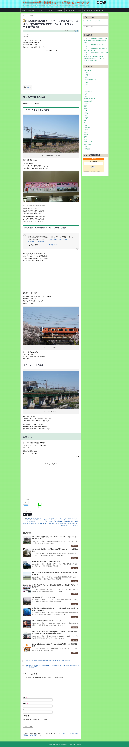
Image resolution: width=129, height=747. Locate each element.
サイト (25, 709)
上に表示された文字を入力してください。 (35, 719)
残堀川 (57, 523)
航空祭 (86, 134)
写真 (85, 96)
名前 (25, 697)
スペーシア (50, 519)
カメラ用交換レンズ (90, 79)
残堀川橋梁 (63, 523)
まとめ (86, 72)
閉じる (28, 87)
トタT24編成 (29, 521)
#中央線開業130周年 (62, 239)
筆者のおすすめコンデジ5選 (73, 10)
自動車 (86, 125)
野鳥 (85, 137)
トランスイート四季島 (40, 521)
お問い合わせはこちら (28, 10)
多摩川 (77, 521)
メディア (87, 84)
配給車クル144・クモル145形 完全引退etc (46, 561)
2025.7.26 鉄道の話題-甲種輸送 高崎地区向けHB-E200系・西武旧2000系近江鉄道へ (95, 40)
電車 (85, 146)
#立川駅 (53, 239)
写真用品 (87, 103)
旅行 (85, 115)
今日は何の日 (88, 91)
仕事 (85, 94)
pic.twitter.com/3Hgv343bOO (36, 241)
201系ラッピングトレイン (38, 519)
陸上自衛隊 (87, 144)
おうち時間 (87, 70)
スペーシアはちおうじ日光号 (63, 519)
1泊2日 (28, 519)
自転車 (86, 130)
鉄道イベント (88, 141)
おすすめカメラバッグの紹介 (55, 10)
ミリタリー (87, 82)
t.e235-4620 (74, 525)
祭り (85, 122)
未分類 (86, 118)
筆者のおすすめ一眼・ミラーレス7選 (93, 10)
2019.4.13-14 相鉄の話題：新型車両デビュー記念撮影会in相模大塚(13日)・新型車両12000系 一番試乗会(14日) (50, 666)
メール (26, 703)
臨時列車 (74, 523)
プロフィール (40, 10)
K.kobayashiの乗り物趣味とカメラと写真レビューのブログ (56, 2)
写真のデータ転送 (89, 99)
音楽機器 (87, 149)
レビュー (87, 89)
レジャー (87, 87)
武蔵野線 (51, 523)
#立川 (49, 239)
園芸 (85, 108)
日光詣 (37, 523)
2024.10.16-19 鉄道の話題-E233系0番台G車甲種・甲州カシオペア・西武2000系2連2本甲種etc (95, 58)
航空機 (86, 132)
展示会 (33, 523)
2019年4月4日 (53, 245)
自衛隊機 (87, 127)
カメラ (86, 77)
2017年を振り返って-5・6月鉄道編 (43, 597)
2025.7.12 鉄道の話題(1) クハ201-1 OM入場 (46, 621)
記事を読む (74, 545)
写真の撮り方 (88, 101)
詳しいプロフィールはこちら (91, 20)
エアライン (87, 75)
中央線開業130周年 (68, 521)
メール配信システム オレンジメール (95, 171)
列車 (85, 106)
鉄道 (76, 31)
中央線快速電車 (57, 521)
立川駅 (69, 523)
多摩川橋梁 (26, 523)
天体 (85, 110)
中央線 (50, 521)
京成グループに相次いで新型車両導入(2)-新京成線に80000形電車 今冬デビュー (47, 661)
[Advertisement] (51, 69)
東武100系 (43, 523)
